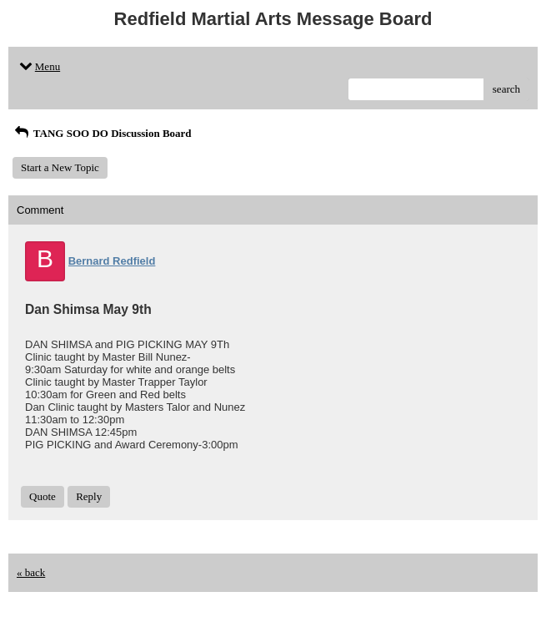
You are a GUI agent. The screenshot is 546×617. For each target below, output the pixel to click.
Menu (38, 66)
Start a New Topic (60, 167)
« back (31, 572)
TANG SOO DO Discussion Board (102, 133)
